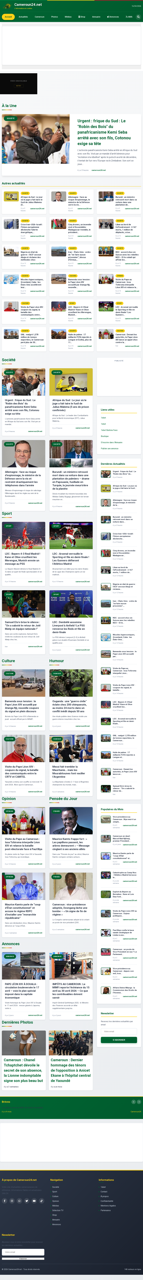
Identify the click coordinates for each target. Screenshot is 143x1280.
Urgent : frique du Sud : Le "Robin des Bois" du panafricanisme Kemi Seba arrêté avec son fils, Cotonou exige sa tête (106, 132)
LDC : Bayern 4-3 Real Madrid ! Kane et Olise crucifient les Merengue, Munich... (79, 311)
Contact (104, 1197)
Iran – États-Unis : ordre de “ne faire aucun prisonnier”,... (125, 603)
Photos (54, 17)
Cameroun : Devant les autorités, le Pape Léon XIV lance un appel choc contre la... (127, 338)
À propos (105, 1201)
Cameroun (39, 17)
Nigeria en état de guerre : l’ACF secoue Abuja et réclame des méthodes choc (31, 256)
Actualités (23, 17)
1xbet (103, 418)
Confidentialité (107, 1206)
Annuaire (96, 17)
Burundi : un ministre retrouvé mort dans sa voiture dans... (123, 519)
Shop (82, 17)
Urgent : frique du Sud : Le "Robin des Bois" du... (124, 472)
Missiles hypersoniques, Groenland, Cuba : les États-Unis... (124, 637)
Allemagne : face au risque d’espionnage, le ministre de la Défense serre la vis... (79, 201)
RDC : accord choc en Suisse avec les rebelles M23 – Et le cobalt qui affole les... (127, 256)
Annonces (113, 17)
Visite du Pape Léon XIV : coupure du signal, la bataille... (124, 687)
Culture (55, 1201)
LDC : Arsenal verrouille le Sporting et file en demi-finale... (124, 721)
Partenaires (106, 1215)
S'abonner (119, 1040)
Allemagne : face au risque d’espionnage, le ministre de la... (125, 502)
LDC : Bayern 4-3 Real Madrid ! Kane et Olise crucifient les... (122, 704)
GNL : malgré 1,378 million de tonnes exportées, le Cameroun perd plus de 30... (32, 338)
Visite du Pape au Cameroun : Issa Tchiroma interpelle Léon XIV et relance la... (127, 283)
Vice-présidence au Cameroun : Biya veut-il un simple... (124, 819)
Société (55, 1192)
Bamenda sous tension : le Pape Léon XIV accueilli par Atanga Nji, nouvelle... (79, 283)
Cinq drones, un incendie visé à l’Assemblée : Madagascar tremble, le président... (79, 228)
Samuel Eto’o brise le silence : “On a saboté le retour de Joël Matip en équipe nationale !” (22, 625)
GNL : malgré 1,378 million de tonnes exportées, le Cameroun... (124, 738)
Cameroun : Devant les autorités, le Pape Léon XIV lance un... (125, 771)
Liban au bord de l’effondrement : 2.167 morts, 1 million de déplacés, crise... (126, 228)
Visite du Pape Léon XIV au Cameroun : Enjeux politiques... (125, 913)
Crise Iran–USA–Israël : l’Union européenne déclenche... (123, 536)
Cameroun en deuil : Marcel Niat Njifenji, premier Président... (122, 838)
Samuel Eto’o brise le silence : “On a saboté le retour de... (123, 788)
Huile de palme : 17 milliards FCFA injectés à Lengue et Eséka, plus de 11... (80, 338)
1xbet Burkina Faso (109, 430)
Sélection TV (57, 1215)
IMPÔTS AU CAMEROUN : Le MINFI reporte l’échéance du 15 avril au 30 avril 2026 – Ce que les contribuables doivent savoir (70, 991)
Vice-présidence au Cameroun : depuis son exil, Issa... (123, 971)
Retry (18, 86)
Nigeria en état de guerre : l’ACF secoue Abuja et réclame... (124, 586)
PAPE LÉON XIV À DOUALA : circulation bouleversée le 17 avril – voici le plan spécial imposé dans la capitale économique (22, 991)
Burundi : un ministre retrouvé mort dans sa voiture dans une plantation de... (126, 201)
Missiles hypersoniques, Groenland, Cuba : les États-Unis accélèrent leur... (32, 283)
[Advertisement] (71, 45)
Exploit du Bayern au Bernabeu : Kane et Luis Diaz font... (123, 894)
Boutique (105, 436)
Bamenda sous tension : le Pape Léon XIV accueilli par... (125, 654)
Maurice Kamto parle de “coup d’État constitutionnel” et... (123, 855)
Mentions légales (108, 1211)
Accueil (8, 17)
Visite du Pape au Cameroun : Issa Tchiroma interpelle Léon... (124, 670)
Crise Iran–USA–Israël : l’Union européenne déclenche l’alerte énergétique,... (32, 228)
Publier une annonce (109, 448)
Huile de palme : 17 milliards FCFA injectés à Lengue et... (124, 755)
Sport (54, 1197)
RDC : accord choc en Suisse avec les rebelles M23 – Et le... (124, 620)
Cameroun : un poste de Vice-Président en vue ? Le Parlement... (125, 951)
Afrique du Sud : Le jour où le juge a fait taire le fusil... (125, 487)
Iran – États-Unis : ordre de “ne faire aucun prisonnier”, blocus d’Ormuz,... (79, 256)
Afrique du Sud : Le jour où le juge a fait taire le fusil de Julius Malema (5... (32, 201)
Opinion (55, 1206)
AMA (129, 17)
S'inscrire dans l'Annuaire (111, 442)
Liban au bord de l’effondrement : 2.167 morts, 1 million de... (123, 570)
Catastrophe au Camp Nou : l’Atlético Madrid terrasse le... (124, 875)
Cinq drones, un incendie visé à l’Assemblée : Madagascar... (124, 553)
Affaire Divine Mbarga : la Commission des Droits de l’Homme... (125, 990)
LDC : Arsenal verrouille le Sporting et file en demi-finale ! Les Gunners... (127, 311)
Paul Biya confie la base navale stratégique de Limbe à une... (123, 932)
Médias (68, 17)
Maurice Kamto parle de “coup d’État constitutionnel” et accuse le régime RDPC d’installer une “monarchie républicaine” (23, 911)
